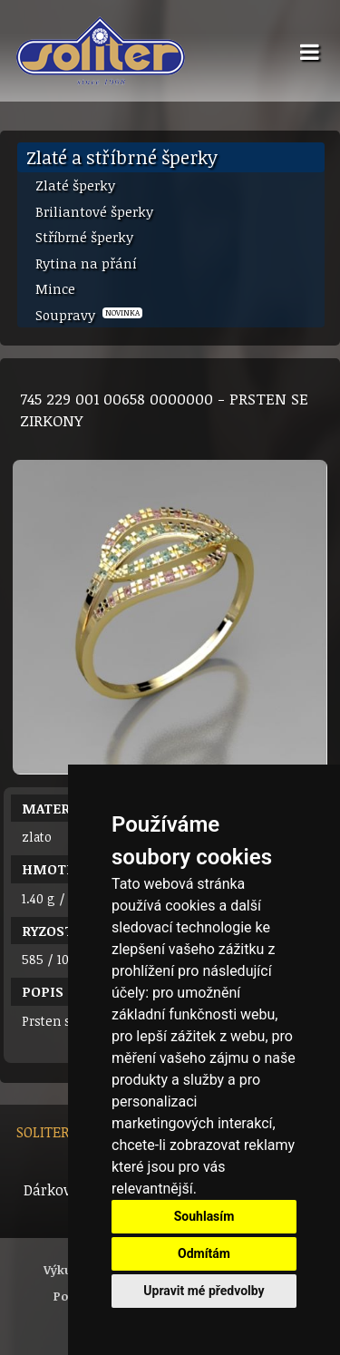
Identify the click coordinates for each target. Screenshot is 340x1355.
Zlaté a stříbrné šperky (122, 157)
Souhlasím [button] (204, 1216)
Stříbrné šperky (84, 237)
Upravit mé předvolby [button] (203, 1290)
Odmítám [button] (204, 1253)
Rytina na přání (86, 263)
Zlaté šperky (75, 185)
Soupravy (88, 315)
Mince (55, 288)
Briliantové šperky (94, 211)
